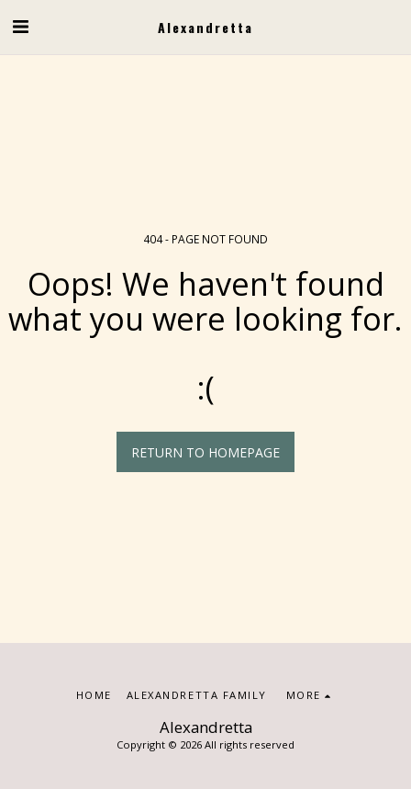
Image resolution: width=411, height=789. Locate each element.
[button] (20, 26)
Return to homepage (205, 452)
